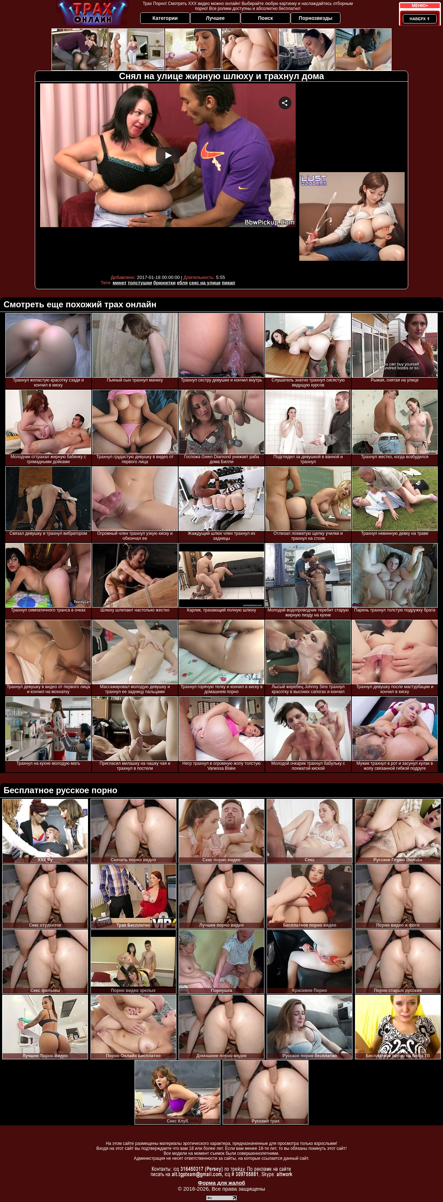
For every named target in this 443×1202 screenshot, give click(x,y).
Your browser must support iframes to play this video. (168, 177)
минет (119, 282)
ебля (182, 282)
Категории (165, 18)
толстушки (140, 282)
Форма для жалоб (221, 1183)
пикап (228, 282)
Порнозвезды (316, 18)
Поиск (265, 18)
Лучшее (215, 18)
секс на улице (205, 282)
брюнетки (164, 282)
